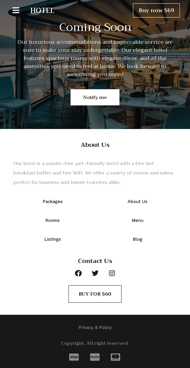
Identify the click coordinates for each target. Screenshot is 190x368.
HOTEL (42, 10)
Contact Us (95, 261)
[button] (20, 10)
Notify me (95, 97)
